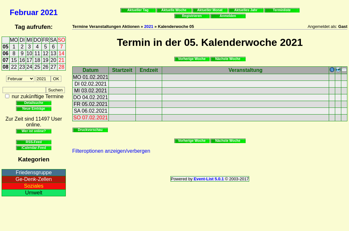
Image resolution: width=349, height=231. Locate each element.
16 (22, 60)
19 (45, 60)
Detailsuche (33, 103)
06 (5, 53)
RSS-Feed (34, 142)
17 (29, 60)
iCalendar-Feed (34, 148)
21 (62, 60)
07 (5, 60)
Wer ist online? (34, 131)
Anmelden (228, 16)
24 (29, 67)
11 (37, 53)
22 (14, 67)
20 (53, 60)
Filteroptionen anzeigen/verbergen (111, 151)
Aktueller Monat (209, 10)
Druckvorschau (90, 130)
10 (29, 53)
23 (22, 67)
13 (53, 53)
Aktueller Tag (137, 10)
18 (37, 60)
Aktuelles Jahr (245, 10)
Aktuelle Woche (173, 10)
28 (62, 67)
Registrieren (192, 16)
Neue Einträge (33, 108)
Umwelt (33, 192)
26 (45, 67)
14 (62, 53)
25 (37, 67)
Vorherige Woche (192, 59)
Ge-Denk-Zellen (34, 179)
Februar (24, 12)
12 (45, 53)
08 (5, 67)
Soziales (33, 186)
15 (14, 60)
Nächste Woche (227, 59)
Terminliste (282, 10)
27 (53, 67)
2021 (48, 12)
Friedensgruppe (34, 172)
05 (5, 46)
